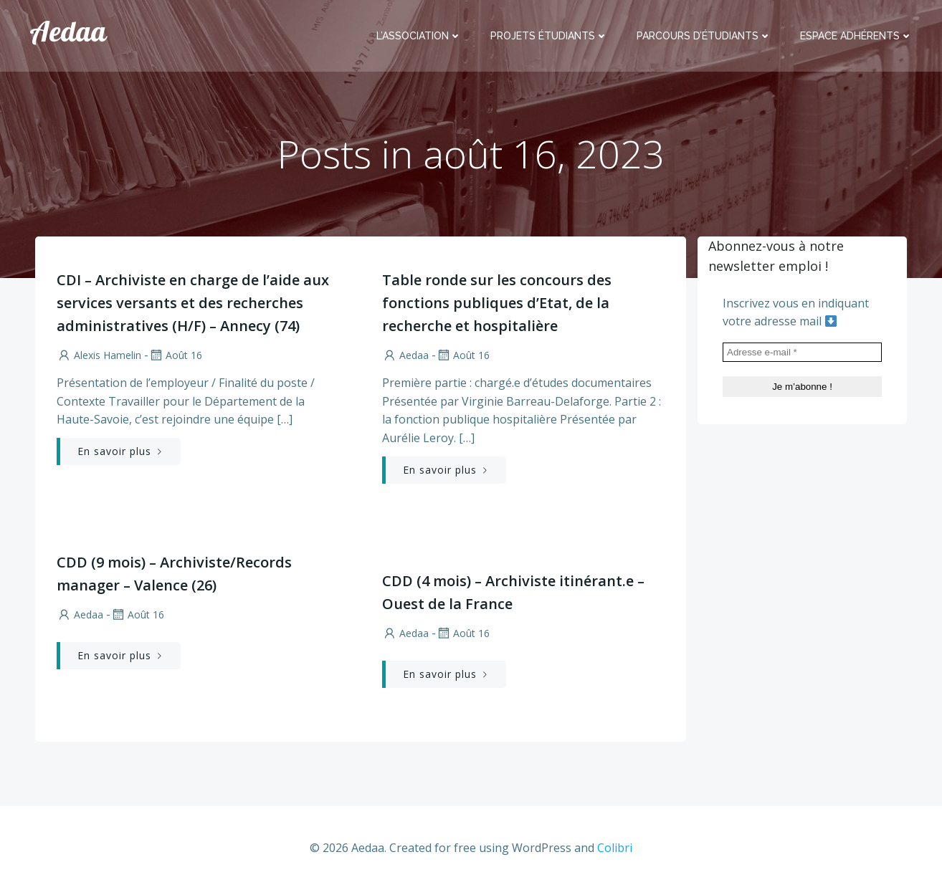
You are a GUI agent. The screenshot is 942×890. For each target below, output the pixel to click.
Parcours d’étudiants (704, 36)
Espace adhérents (856, 36)
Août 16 (175, 355)
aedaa (405, 355)
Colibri (614, 848)
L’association (419, 36)
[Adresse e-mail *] (802, 352)
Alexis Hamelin (99, 355)
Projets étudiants (549, 36)
